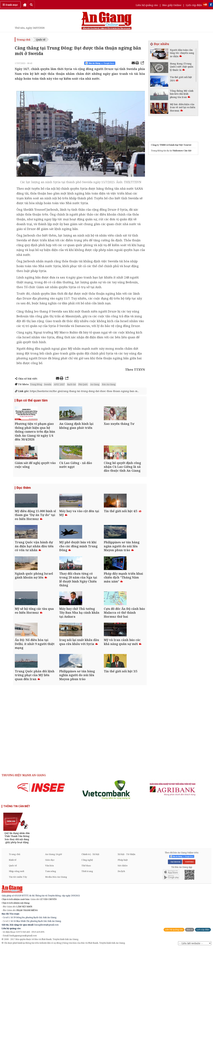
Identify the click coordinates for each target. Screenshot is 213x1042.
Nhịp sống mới (16, 964)
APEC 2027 (59, 384)
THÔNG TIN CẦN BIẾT (16, 899)
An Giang (94, 384)
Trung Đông (36, 384)
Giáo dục (50, 953)
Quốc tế (40, 39)
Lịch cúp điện (194, 5)
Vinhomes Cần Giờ (182, 150)
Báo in (190, 1023)
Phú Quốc (83, 384)
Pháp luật (123, 953)
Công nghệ (87, 953)
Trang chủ (23, 39)
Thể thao (86, 958)
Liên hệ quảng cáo (147, 5)
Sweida (47, 384)
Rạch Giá (71, 384)
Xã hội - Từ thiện (126, 947)
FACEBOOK (175, 955)
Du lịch (121, 964)
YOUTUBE (189, 955)
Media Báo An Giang (56, 970)
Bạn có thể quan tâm (32, 404)
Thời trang (87, 964)
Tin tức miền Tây (18, 970)
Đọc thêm (23, 514)
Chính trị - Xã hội (90, 947)
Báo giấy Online (171, 5)
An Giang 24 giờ (53, 947)
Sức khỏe (123, 958)
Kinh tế (12, 953)
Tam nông (50, 964)
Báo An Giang (108, 384)
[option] (41, 880)
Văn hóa (49, 958)
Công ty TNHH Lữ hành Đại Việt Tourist (171, 145)
